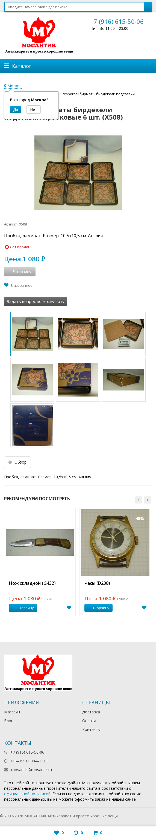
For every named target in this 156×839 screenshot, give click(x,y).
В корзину (22, 607)
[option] (40, 562)
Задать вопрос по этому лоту (35, 301)
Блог (8, 720)
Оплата (89, 720)
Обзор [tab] (17, 462)
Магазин (12, 711)
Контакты (91, 729)
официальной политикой (27, 793)
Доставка (91, 711)
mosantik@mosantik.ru (31, 769)
